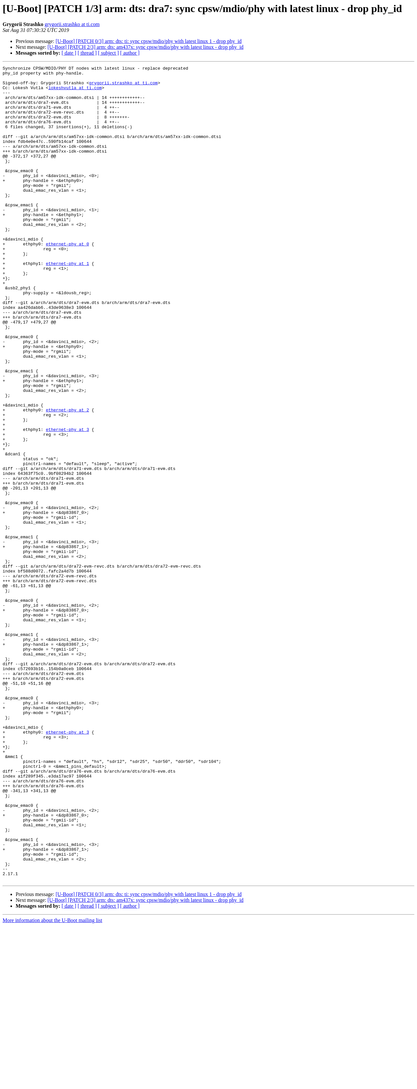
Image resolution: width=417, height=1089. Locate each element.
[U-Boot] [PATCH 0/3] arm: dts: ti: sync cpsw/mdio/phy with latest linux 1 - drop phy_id (149, 41)
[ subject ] (108, 53)
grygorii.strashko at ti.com (72, 24)
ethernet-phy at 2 (67, 479)
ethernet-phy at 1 (67, 303)
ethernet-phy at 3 (67, 502)
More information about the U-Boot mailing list (52, 1083)
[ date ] (69, 53)
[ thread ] (87, 53)
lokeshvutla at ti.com (75, 92)
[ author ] (130, 53)
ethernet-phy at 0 (67, 280)
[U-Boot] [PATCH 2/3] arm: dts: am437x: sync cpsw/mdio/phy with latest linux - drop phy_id (146, 47)
